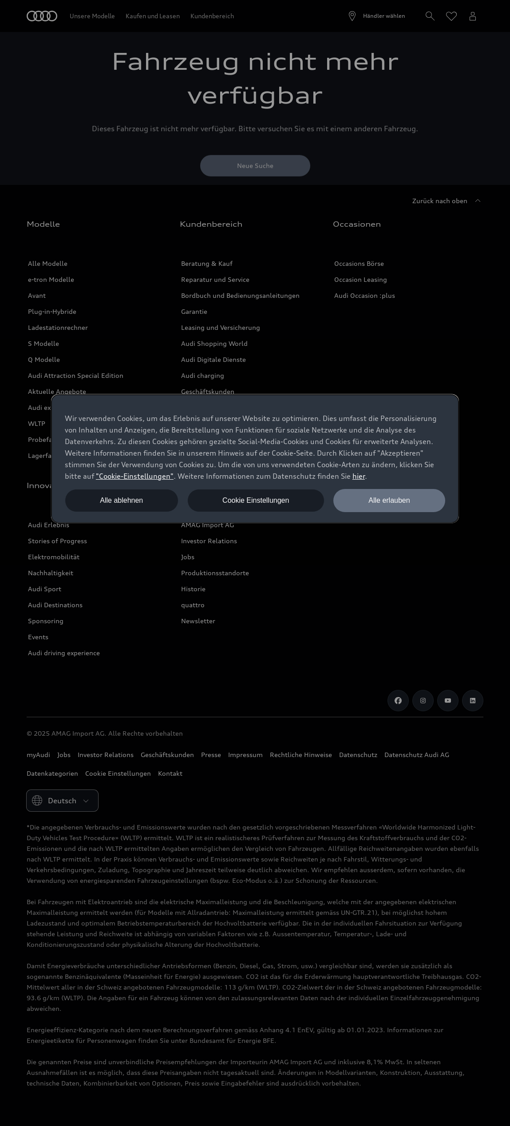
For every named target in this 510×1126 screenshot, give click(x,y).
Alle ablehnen (121, 500)
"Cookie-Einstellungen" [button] (135, 476)
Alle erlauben (389, 500)
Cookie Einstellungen (255, 500)
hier (358, 476)
